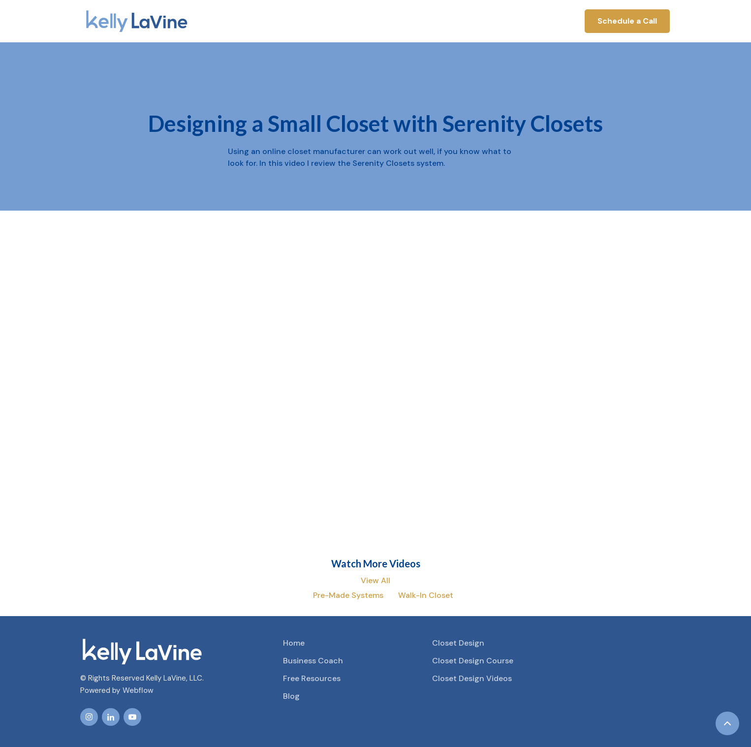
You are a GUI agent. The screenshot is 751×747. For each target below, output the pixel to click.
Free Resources (312, 678)
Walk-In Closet (425, 595)
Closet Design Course (472, 660)
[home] (136, 21)
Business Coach (313, 660)
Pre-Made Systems (348, 595)
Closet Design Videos (472, 678)
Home (294, 643)
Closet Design (458, 643)
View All (375, 580)
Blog (291, 696)
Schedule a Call (627, 21)
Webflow (138, 690)
